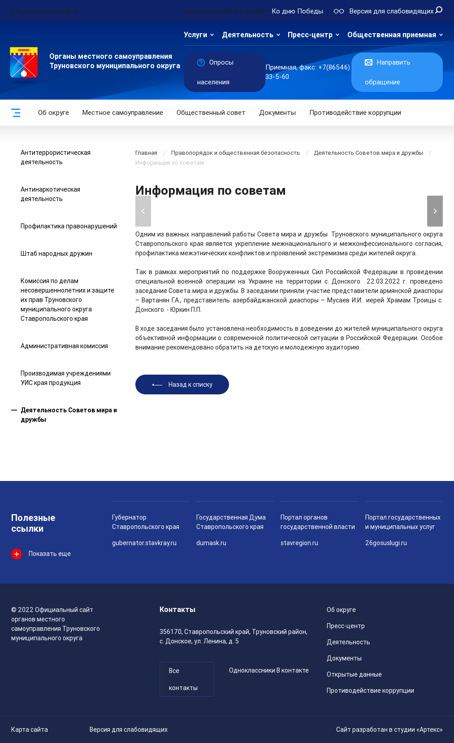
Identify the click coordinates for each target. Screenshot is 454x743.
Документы (277, 113)
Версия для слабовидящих (129, 729)
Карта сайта (29, 729)
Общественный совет (211, 113)
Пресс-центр (310, 35)
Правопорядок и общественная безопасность (235, 152)
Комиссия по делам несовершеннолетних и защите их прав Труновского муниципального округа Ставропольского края (67, 299)
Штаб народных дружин (56, 253)
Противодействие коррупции (355, 113)
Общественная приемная (391, 35)
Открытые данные (354, 674)
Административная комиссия (64, 346)
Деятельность (247, 35)
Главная (146, 152)
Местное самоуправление (122, 113)
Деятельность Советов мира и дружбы (368, 152)
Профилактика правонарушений (69, 226)
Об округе (53, 113)
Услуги (195, 35)
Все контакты (183, 679)
